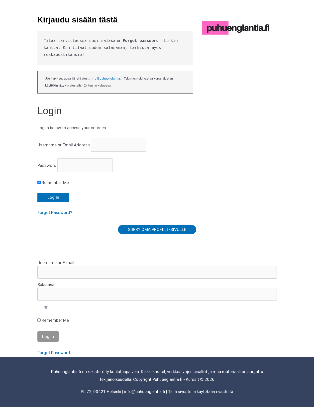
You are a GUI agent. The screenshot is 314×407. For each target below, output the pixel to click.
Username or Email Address (63, 144)
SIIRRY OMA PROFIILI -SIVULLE (157, 229)
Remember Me (53, 182)
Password (46, 165)
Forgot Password (53, 352)
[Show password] (46, 307)
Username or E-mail (55, 262)
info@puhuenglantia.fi (106, 78)
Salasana (45, 284)
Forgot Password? (54, 212)
